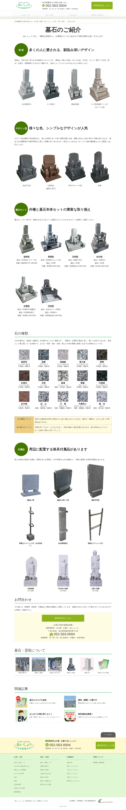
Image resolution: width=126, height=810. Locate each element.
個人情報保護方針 (90, 800)
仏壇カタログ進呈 (19, 788)
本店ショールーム (72, 766)
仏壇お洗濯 (17, 784)
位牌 (15, 781)
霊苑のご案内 (44, 770)
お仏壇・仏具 (26, 14)
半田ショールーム (72, 773)
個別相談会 (17, 792)
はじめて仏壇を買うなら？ (22, 766)
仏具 (15, 777)
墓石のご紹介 (44, 777)
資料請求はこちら (102, 5)
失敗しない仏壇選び (20, 770)
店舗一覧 (69, 762)
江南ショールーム (72, 777)
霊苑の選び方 (44, 766)
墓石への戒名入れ (45, 781)
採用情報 (80, 800)
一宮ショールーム (72, 770)
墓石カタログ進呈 (45, 784)
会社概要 (72, 800)
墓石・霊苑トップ (45, 762)
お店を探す (75, 14)
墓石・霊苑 (50, 14)
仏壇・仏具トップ (19, 762)
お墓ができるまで (45, 773)
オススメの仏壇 (19, 773)
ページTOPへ (108, 734)
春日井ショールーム (73, 781)
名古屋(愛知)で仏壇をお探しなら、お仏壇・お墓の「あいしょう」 (33, 21)
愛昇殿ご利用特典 (100, 14)
